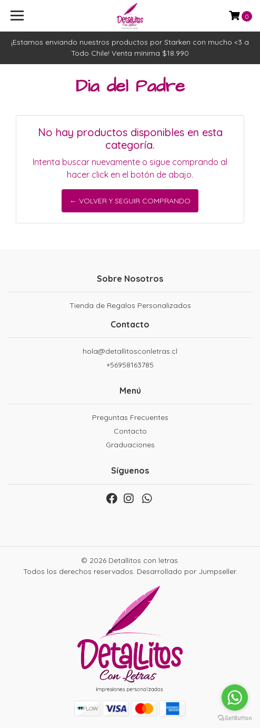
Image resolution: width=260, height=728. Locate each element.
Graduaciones (130, 444)
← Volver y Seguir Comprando (130, 201)
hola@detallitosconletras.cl (130, 351)
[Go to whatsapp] (235, 697)
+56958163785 (130, 365)
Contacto (130, 431)
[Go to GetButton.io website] (235, 717)
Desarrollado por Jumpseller (186, 571)
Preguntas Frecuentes (130, 417)
